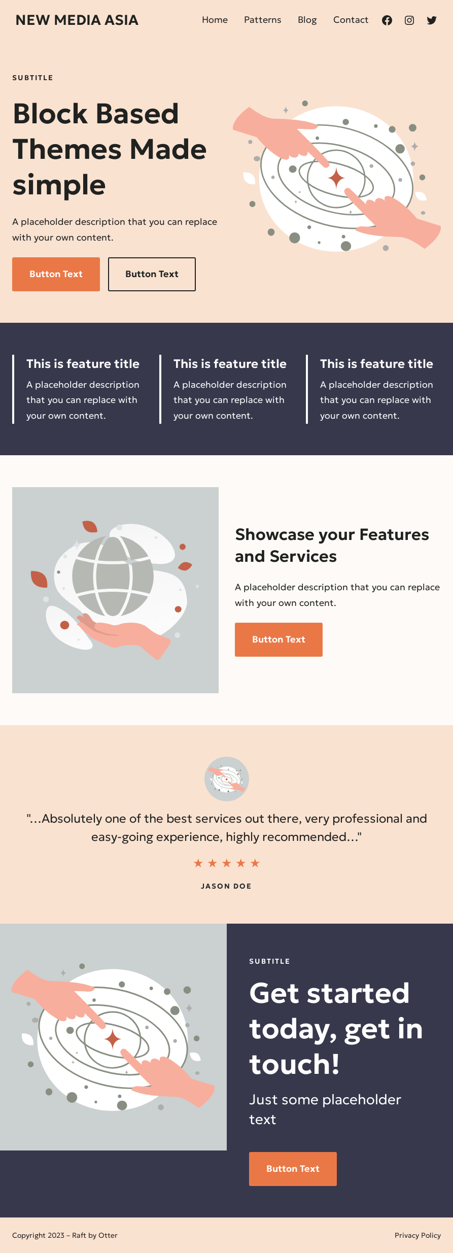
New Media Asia (76, 20)
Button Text (56, 274)
